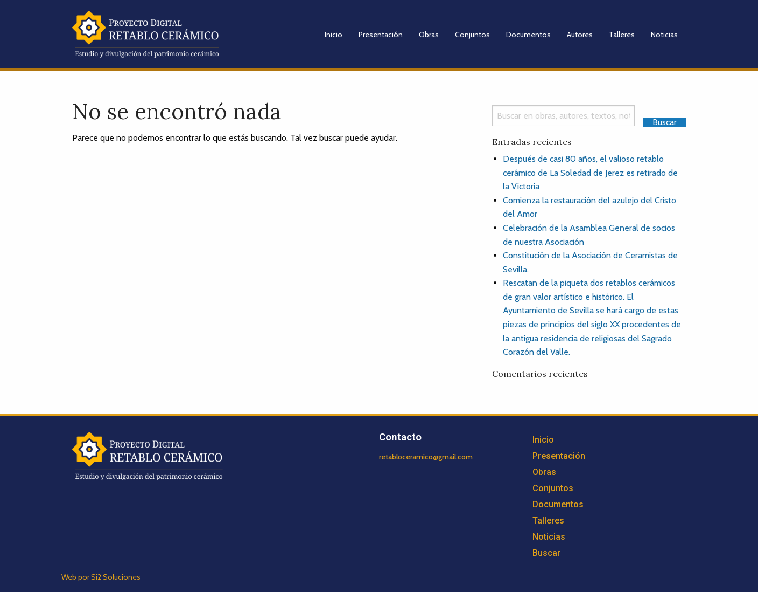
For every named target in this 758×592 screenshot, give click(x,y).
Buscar (546, 553)
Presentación (381, 34)
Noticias (664, 34)
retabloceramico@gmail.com (426, 457)
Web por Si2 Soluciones (101, 577)
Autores (580, 34)
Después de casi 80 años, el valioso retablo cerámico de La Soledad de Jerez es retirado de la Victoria (590, 172)
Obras (429, 34)
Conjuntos (472, 34)
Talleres (622, 34)
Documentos (528, 34)
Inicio (333, 34)
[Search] (563, 115)
